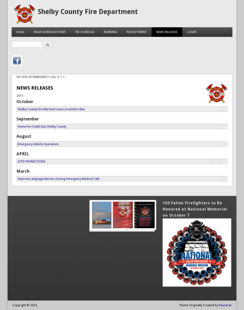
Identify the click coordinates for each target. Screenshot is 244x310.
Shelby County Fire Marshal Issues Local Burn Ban (51, 109)
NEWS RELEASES (167, 32)
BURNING (110, 32)
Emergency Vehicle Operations (38, 144)
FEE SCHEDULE (84, 32)
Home (20, 32)
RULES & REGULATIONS (50, 32)
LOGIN (191, 32)
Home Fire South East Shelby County (42, 126)
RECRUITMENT (137, 32)
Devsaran (225, 305)
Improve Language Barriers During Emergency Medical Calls (59, 179)
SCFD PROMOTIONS (32, 161)
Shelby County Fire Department (88, 12)
